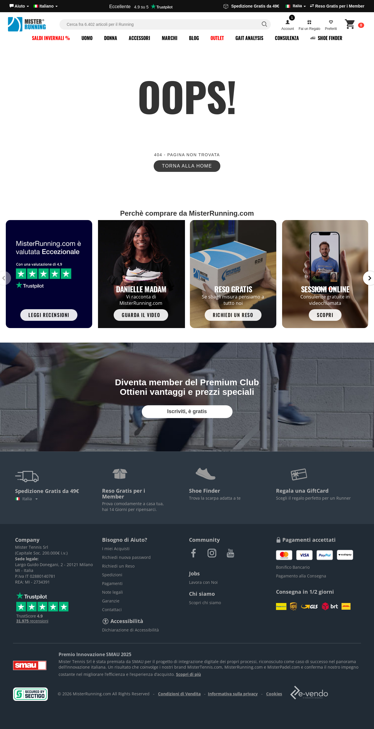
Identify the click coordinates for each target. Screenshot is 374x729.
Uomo (86, 38)
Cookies (274, 693)
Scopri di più (188, 674)
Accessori (139, 38)
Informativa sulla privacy (233, 693)
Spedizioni (112, 574)
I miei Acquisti (116, 548)
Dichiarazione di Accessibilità (130, 630)
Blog (194, 38)
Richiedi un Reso (118, 566)
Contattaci (112, 609)
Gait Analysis (249, 38)
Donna (110, 38)
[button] (19, 6)
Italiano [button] (46, 6)
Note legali (112, 592)
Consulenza (287, 38)
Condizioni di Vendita (179, 693)
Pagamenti (112, 583)
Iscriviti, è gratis (187, 411)
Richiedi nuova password (126, 557)
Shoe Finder (326, 38)
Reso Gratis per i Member (337, 6)
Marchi (169, 38)
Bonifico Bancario (293, 567)
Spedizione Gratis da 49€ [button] (265, 6)
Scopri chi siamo (205, 602)
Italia (26, 498)
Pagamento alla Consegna (301, 576)
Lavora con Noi (203, 582)
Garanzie (110, 601)
